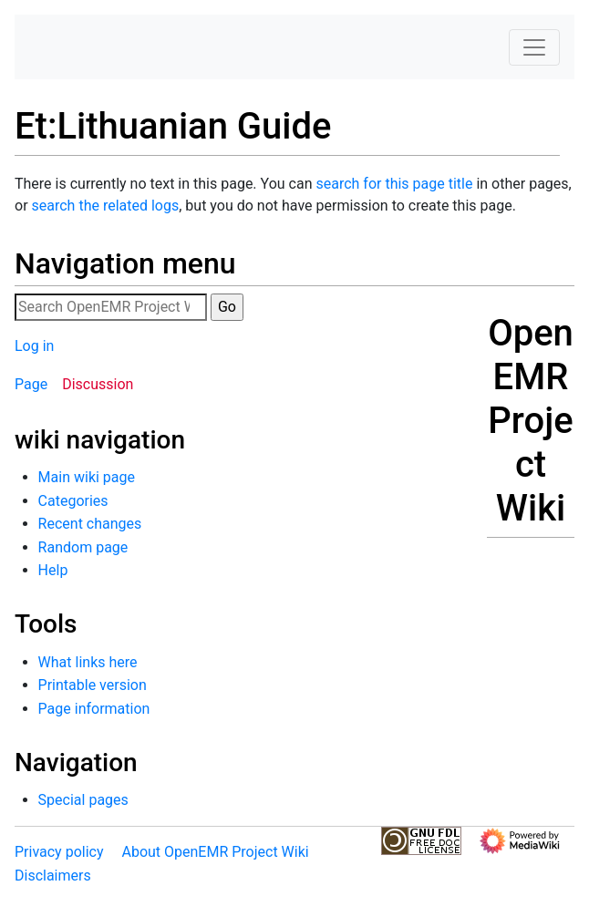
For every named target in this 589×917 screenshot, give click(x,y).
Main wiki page (86, 477)
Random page (83, 547)
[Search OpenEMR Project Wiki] (111, 307)
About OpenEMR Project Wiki (214, 851)
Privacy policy (59, 851)
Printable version (92, 685)
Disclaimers (53, 875)
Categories (73, 501)
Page (31, 384)
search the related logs (106, 205)
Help (53, 570)
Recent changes (90, 523)
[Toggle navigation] (534, 47)
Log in (34, 346)
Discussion (97, 384)
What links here (88, 662)
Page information (94, 708)
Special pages (83, 800)
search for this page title (393, 183)
